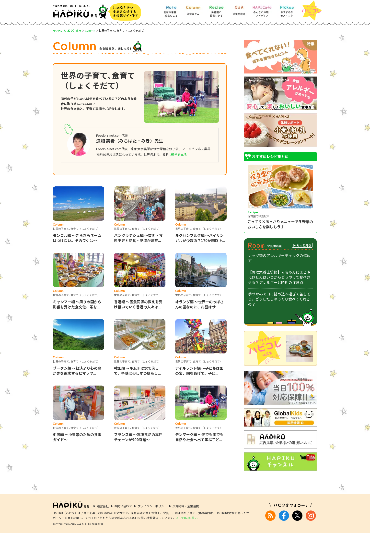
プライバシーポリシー (152, 506)
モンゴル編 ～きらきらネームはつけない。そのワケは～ (77, 238)
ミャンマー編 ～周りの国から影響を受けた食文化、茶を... (77, 304)
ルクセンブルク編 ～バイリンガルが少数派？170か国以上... (200, 238)
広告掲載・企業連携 (186, 506)
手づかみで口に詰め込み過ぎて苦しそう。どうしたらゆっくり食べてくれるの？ (279, 299)
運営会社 (103, 506)
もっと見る (304, 245)
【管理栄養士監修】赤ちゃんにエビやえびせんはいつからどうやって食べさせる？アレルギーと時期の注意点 (279, 277)
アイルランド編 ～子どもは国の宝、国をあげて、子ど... (199, 370)
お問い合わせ (123, 506)
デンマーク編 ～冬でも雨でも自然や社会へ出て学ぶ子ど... (199, 437)
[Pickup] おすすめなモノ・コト (286, 9)
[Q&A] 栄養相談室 (239, 9)
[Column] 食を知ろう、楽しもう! (193, 9)
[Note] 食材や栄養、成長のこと (171, 9)
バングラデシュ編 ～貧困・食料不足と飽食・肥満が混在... (138, 238)
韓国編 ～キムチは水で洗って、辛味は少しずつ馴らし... (137, 370)
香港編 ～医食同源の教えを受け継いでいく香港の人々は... (138, 304)
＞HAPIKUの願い (186, 518)
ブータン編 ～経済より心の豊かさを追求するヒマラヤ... (77, 370)
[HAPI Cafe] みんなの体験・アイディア (262, 9)
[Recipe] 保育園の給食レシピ (216, 9)
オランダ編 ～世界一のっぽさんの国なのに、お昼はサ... (199, 304)
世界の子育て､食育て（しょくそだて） (76, 228)
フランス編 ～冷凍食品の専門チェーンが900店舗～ (138, 437)
